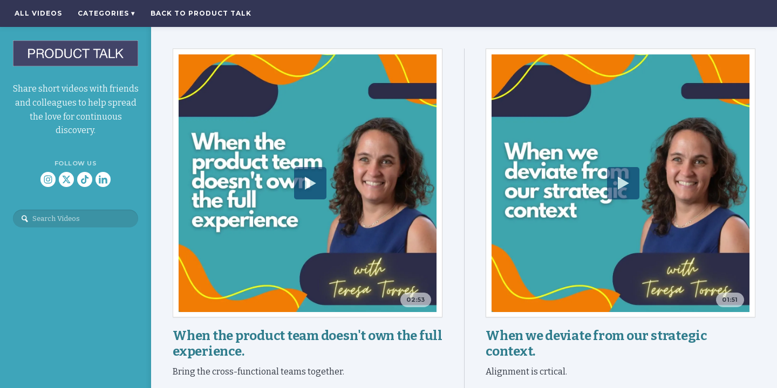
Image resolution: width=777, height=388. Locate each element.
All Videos (38, 13)
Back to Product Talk (201, 13)
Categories (106, 13)
